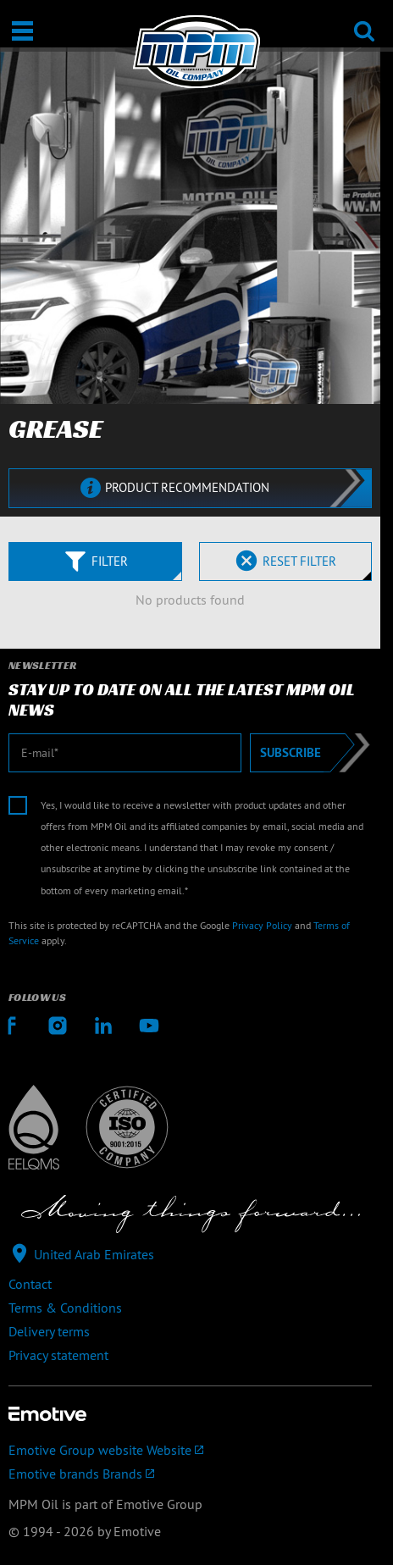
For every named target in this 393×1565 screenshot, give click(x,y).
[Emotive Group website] (190, 1450)
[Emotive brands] (190, 1473)
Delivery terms (49, 1331)
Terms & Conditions (65, 1307)
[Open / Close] (22, 30)
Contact (30, 1283)
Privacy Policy (262, 925)
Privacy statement (58, 1355)
